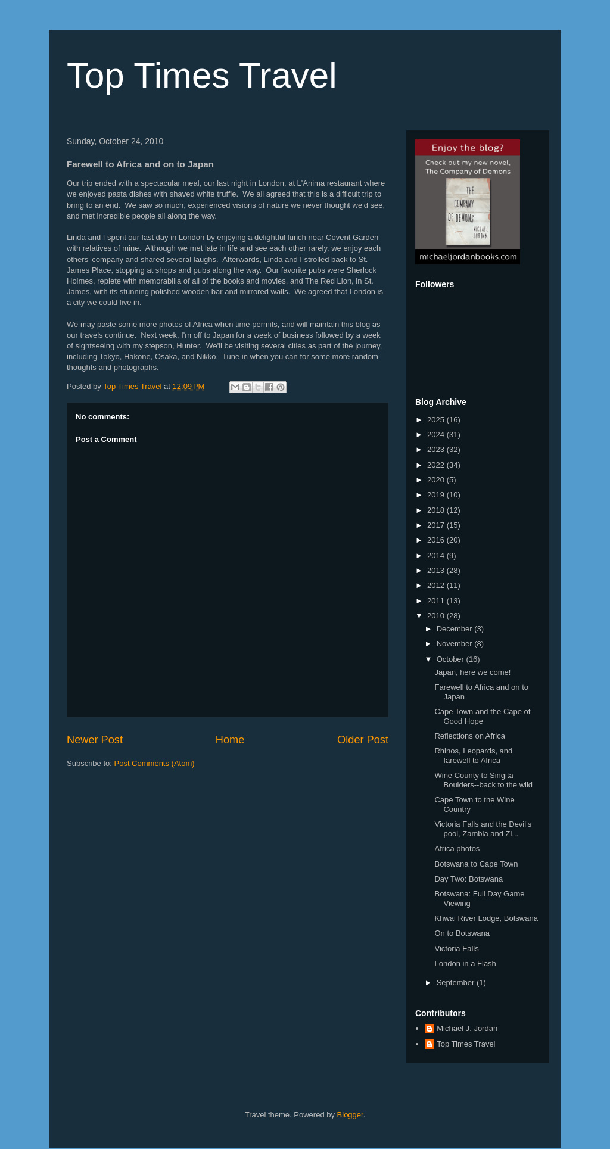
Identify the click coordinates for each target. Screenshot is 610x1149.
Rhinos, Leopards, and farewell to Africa (473, 755)
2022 (437, 464)
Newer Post (95, 740)
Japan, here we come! (472, 672)
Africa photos (457, 848)
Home (230, 740)
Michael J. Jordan (467, 1028)
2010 (437, 615)
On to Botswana (462, 933)
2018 (437, 510)
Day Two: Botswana (468, 878)
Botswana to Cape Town (476, 864)
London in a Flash (465, 963)
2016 (437, 539)
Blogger (350, 1114)
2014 (437, 555)
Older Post (362, 740)
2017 (437, 525)
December (456, 628)
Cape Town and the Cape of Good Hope (482, 716)
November (456, 643)
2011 (437, 600)
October (451, 659)
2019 (437, 494)
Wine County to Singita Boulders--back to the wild (483, 780)
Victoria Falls (456, 948)
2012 (437, 585)
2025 (437, 419)
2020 (437, 479)
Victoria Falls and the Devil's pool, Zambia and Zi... (482, 829)
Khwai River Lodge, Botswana (485, 918)
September (457, 982)
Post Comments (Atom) (154, 763)
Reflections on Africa (469, 735)
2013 (437, 570)
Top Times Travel (202, 75)
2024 (437, 434)
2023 (437, 449)
